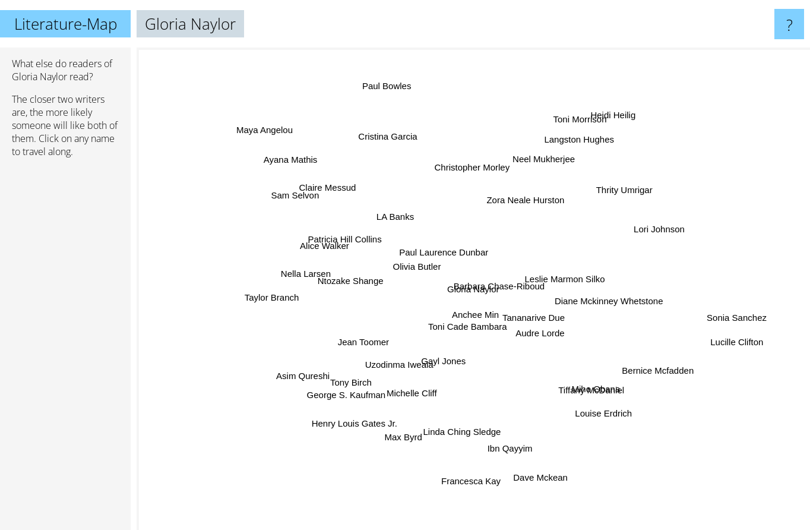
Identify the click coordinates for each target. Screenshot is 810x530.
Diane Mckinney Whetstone (597, 302)
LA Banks (385, 221)
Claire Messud (369, 200)
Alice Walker (284, 274)
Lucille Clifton (693, 335)
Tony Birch (366, 373)
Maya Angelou (241, 134)
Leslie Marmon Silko (614, 279)
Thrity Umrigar (599, 206)
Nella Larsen (322, 276)
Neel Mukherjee (542, 174)
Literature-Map (65, 23)
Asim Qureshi (319, 359)
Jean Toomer (360, 345)
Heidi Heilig (593, 142)
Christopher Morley (467, 182)
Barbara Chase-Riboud (504, 272)
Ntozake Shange (361, 259)
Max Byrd (401, 430)
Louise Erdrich (580, 412)
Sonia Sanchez (694, 310)
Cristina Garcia (395, 160)
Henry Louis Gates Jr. (369, 404)
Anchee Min (459, 296)
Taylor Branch (300, 288)
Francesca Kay (471, 467)
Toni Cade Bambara (472, 331)
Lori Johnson (626, 227)
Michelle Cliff (425, 396)
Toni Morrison (582, 111)
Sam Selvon (317, 217)
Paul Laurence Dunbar (453, 237)
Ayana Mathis (325, 181)
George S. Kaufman (357, 382)
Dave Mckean (527, 457)
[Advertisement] (65, 349)
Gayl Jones (474, 341)
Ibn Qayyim (511, 427)
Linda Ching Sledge (467, 418)
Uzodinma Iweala (408, 359)
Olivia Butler (402, 272)
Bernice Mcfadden (636, 370)
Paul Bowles (411, 118)
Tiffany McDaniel (573, 379)
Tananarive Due (519, 329)
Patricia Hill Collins (364, 244)
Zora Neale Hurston (499, 172)
